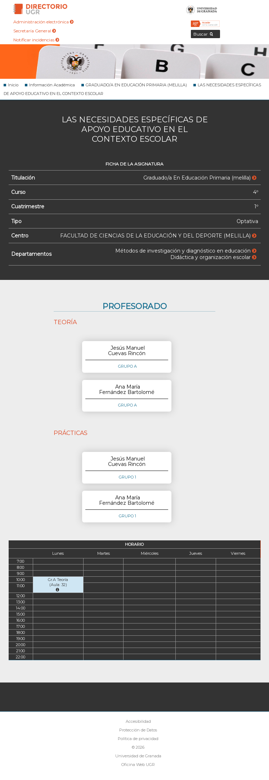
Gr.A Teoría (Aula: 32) (58, 584)
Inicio (13, 84)
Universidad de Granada (201, 9)
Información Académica (52, 84)
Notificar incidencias (36, 39)
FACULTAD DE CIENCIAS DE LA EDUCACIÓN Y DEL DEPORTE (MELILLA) (158, 235)
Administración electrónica (43, 21)
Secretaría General (34, 30)
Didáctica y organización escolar (213, 257)
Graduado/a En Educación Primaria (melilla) (199, 177)
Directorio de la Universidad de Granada (40, 9)
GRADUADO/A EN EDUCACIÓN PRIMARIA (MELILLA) (136, 84)
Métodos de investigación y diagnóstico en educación (185, 251)
